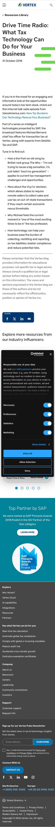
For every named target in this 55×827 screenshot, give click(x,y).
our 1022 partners (22, 369)
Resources (7, 613)
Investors (7, 695)
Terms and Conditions (13, 807)
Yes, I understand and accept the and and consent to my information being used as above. (27, 753)
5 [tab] (38, 488)
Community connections (15, 690)
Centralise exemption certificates (19, 656)
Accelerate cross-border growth (18, 651)
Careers (6, 679)
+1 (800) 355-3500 (13, 789)
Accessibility (8, 810)
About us (7, 669)
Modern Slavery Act (12, 814)
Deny (27, 470)
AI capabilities (9, 602)
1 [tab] (16, 488)
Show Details (39, 444)
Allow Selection (27, 462)
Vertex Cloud (9, 597)
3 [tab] (27, 488)
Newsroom (7, 674)
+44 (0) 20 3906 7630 (41, 789)
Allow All (27, 453)
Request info (9, 713)
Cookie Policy (26, 810)
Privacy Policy (26, 753)
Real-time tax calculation (15, 631)
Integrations (8, 608)
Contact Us (13, 770)
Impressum (32, 814)
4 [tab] (33, 488)
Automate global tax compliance (18, 636)
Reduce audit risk (11, 646)
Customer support (11, 708)
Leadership (8, 685)
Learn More (27, 532)
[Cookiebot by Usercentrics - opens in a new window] (32, 354)
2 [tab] (22, 488)
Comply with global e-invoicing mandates (23, 641)
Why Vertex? (8, 592)
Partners (6, 618)
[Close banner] (51, 354)
